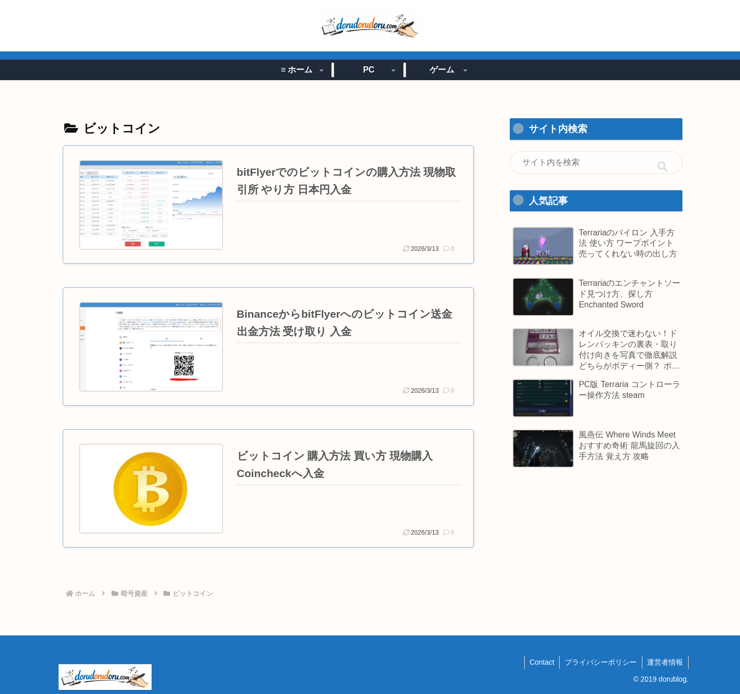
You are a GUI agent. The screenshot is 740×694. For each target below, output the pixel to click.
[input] (596, 162)
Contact (541, 662)
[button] (662, 167)
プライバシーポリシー (600, 662)
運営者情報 (665, 662)
